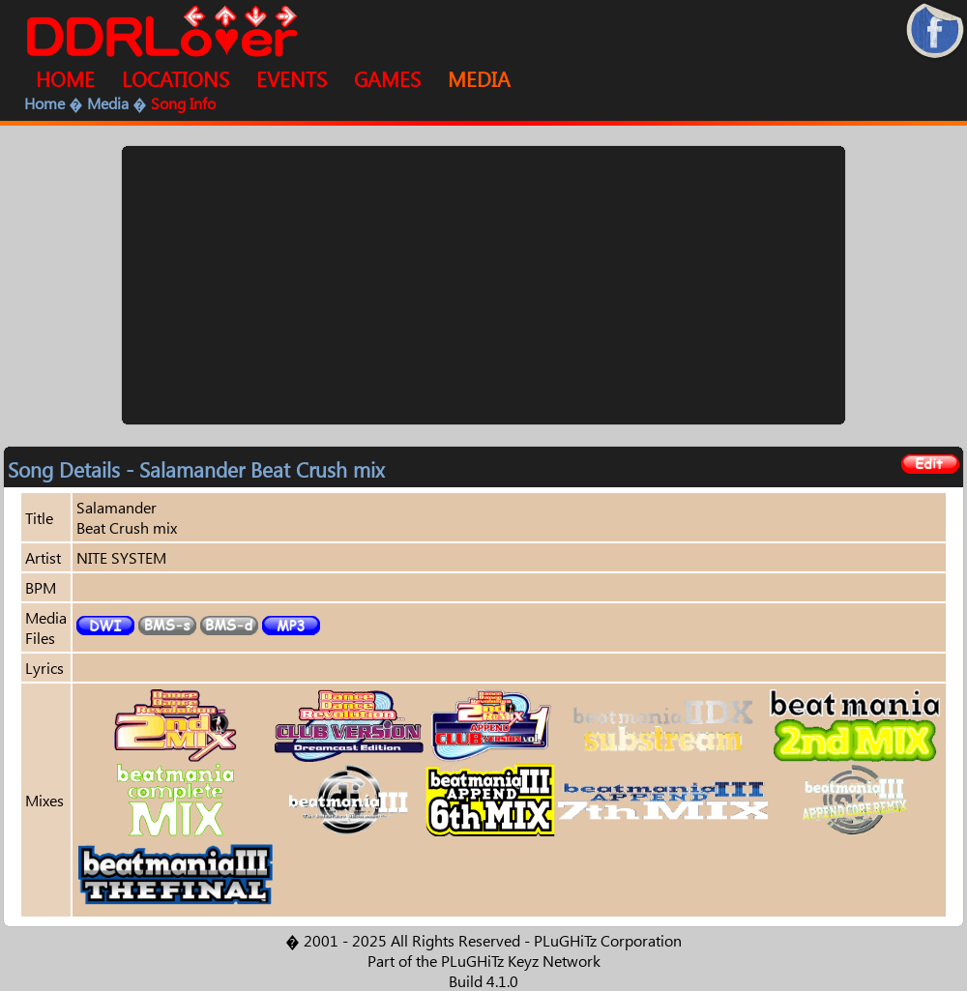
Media (108, 103)
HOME (65, 78)
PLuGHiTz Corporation (608, 940)
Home (44, 103)
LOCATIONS (175, 78)
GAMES (387, 78)
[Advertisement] (483, 285)
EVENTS (291, 78)
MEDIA (479, 78)
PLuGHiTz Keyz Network (521, 960)
